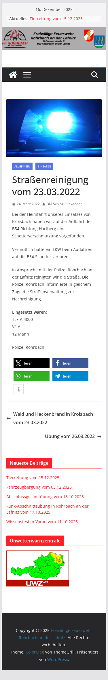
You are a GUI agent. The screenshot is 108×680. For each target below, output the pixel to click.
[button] (32, 363)
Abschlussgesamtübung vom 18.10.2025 (45, 496)
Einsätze (44, 166)
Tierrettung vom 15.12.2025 (56, 18)
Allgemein (22, 166)
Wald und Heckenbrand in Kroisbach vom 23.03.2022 (49, 418)
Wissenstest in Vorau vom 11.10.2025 (42, 521)
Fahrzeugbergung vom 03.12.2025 (39, 487)
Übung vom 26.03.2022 (73, 436)
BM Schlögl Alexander (64, 203)
